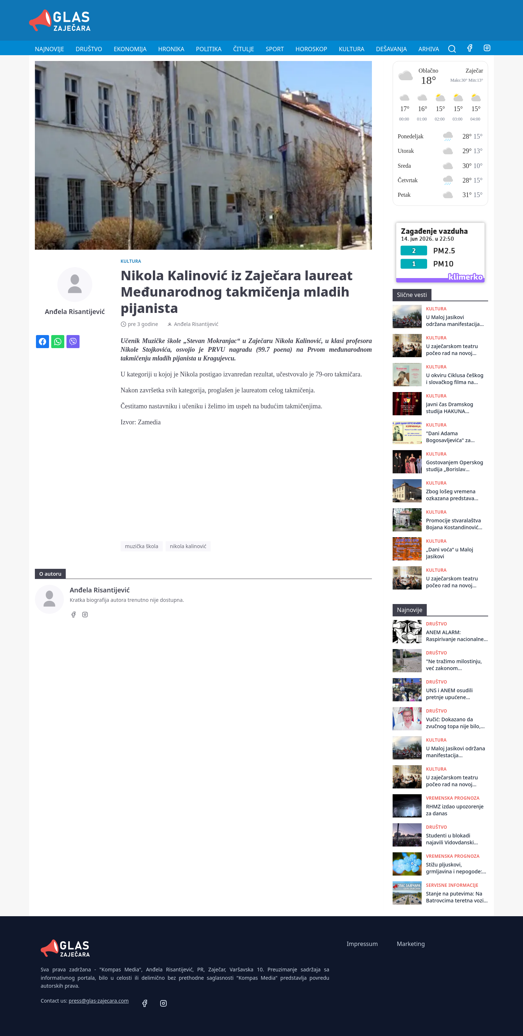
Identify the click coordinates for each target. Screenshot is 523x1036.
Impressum (362, 944)
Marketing (411, 944)
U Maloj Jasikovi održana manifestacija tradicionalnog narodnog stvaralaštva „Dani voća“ (453, 321)
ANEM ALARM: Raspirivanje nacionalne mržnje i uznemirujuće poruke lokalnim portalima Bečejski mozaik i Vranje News (455, 636)
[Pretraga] (452, 49)
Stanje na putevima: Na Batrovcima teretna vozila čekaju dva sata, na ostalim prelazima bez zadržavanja (457, 897)
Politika (209, 49)
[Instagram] (487, 49)
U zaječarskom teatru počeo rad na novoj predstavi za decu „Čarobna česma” (452, 350)
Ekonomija (130, 49)
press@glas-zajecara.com (99, 1000)
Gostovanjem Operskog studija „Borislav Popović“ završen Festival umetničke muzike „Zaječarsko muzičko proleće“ (454, 466)
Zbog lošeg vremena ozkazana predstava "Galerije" (450, 495)
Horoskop (311, 49)
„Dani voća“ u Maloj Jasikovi (449, 553)
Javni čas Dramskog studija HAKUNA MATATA (449, 408)
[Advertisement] (362, 19)
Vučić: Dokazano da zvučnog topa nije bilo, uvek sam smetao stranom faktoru (453, 723)
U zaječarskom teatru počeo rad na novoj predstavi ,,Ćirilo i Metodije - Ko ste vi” (452, 582)
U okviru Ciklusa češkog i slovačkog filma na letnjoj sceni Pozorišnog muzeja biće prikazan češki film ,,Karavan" (454, 379)
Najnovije (49, 49)
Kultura (351, 49)
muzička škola (141, 546)
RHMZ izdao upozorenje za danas (455, 810)
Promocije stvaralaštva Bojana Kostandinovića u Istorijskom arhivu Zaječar (453, 524)
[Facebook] (469, 49)
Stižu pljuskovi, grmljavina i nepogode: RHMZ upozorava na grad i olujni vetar (456, 868)
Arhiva (428, 49)
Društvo (89, 49)
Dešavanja (391, 49)
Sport (275, 49)
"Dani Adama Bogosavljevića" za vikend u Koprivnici (449, 437)
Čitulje (243, 49)
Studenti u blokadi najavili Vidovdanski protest (450, 839)
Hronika (171, 49)
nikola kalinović (188, 546)
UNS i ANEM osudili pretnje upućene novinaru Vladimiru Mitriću (449, 694)
